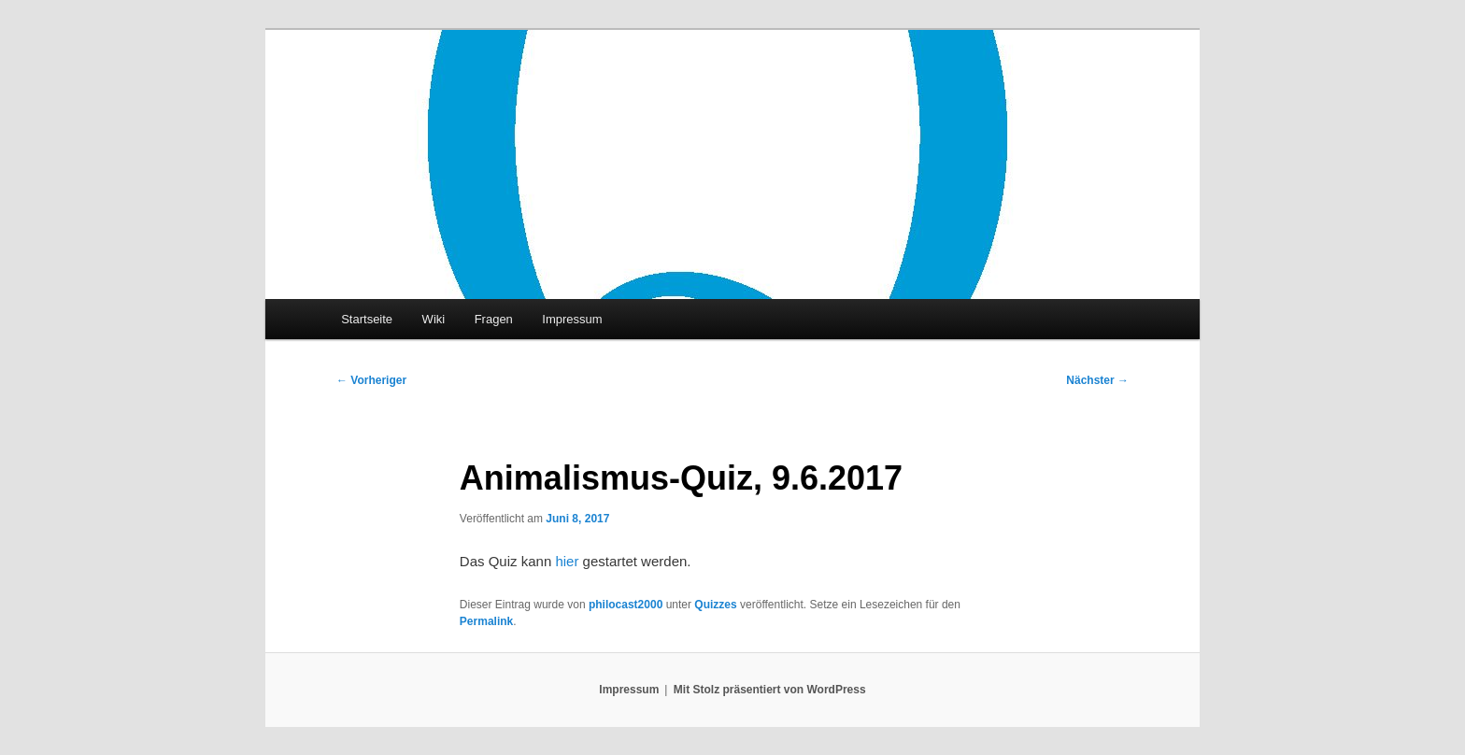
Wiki (434, 319)
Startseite (366, 319)
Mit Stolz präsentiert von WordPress (770, 689)
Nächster (1097, 380)
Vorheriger (371, 380)
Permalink (486, 621)
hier (566, 561)
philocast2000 (625, 604)
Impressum (572, 319)
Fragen (494, 319)
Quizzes (715, 604)
